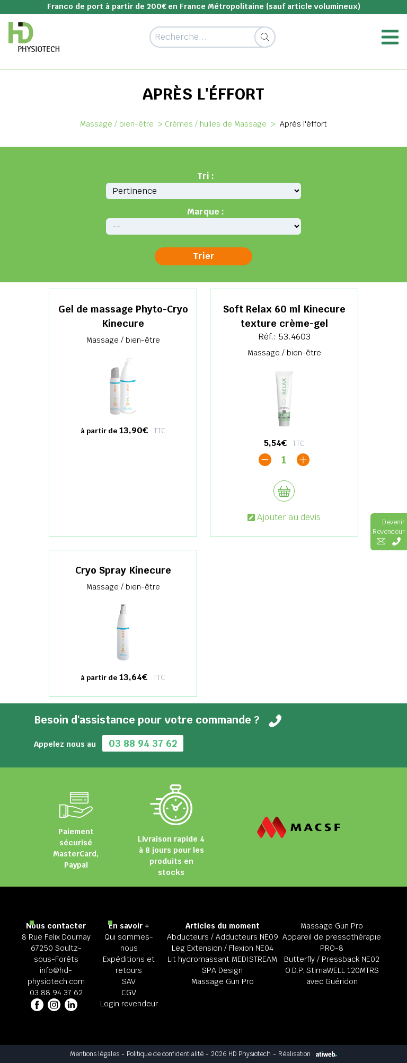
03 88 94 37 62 (143, 743)
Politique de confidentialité (165, 1054)
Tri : (205, 176)
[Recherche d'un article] (212, 37)
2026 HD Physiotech (241, 1054)
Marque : (205, 211)
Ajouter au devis (284, 517)
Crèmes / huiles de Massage (216, 124)
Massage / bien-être (117, 124)
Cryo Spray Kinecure (123, 570)
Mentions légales (94, 1054)
